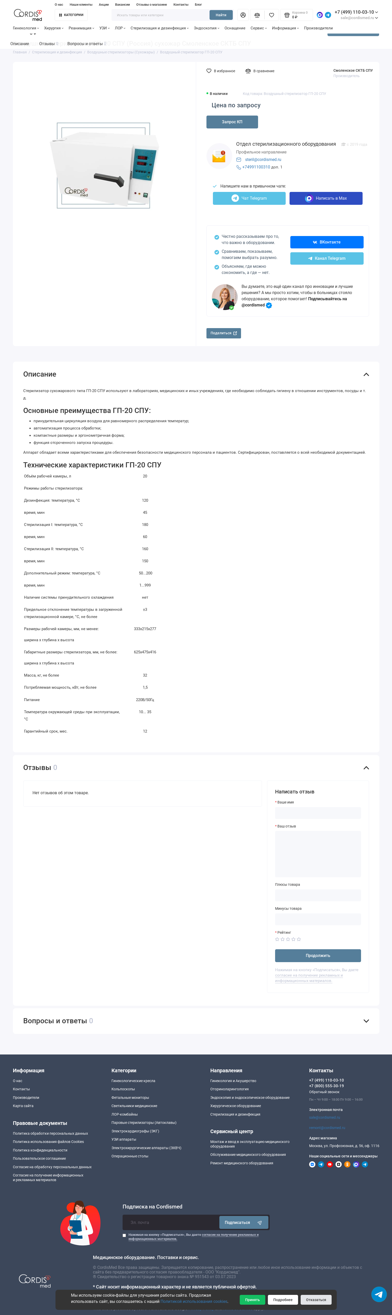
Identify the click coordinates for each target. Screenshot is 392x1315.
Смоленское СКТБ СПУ (353, 70)
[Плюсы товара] (318, 895)
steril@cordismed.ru (263, 159)
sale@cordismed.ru (324, 1117)
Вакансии (122, 4)
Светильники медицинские (134, 1106)
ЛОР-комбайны (124, 1114)
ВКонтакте (327, 242)
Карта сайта (23, 1106)
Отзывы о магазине (151, 4)
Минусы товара (288, 908)
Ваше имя (285, 802)
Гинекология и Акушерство (233, 1081)
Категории (71, 15)
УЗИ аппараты (123, 1139)
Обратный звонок (324, 1092)
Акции (104, 4)
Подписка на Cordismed (152, 1207)
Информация (285, 28)
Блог (198, 4)
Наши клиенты (81, 4)
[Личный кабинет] (243, 15)
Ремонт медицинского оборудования (241, 1163)
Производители (318, 28)
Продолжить (318, 955)
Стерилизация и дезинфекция (160, 28)
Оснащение (235, 28)
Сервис (259, 28)
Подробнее (283, 1300)
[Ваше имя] (318, 813)
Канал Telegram (327, 258)
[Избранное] (272, 15)
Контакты (180, 4)
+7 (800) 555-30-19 (326, 1086)
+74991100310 (256, 167)
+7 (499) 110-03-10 (356, 12)
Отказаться (316, 1300)
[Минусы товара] (318, 919)
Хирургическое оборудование (235, 1106)
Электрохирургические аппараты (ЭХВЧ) (146, 1148)
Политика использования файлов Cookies (48, 1142)
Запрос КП (232, 121)
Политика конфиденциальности (40, 1150)
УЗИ (104, 28)
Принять (252, 1300)
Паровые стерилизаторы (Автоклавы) (144, 1123)
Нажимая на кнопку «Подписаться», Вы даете (194, 1237)
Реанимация (81, 28)
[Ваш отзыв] (318, 854)
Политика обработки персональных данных (50, 1133)
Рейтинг (284, 932)
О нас (59, 4)
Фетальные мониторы (130, 1097)
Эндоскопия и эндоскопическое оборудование (250, 1097)
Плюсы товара (287, 884)
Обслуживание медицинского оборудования (248, 1154)
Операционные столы (129, 1156)
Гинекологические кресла (133, 1081)
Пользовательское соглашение (39, 1158)
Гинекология (26, 28)
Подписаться (244, 1222)
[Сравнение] (257, 15)
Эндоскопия (206, 28)
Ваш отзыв (286, 826)
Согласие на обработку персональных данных (52, 1167)
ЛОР (120, 28)
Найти (221, 15)
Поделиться (224, 333)
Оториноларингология (229, 1089)
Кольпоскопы (123, 1089)
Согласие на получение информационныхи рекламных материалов (48, 1177)
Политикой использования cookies (194, 1301)
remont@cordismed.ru (327, 1128)
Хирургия (53, 28)
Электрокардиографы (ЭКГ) (135, 1131)
